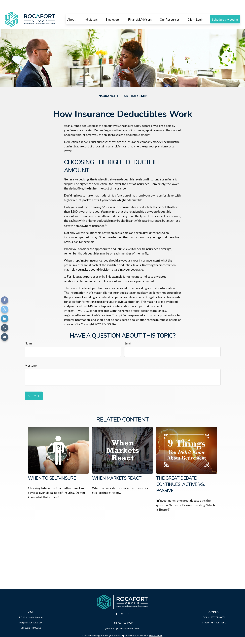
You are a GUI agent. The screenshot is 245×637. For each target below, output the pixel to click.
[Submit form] (34, 385)
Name (28, 333)
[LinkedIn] (4, 318)
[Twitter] (4, 309)
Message (31, 355)
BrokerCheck (155, 625)
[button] (71, 9)
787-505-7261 (218, 612)
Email (127, 333)
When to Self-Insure (52, 468)
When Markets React (116, 468)
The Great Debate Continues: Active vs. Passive (180, 474)
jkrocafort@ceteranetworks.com (122, 618)
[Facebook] (4, 300)
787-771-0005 (218, 607)
